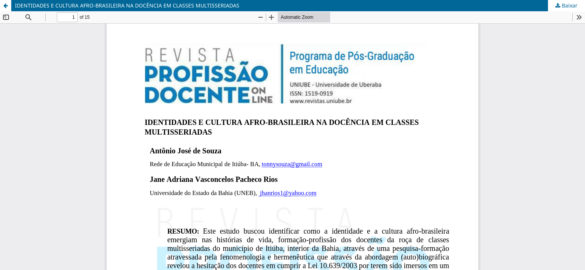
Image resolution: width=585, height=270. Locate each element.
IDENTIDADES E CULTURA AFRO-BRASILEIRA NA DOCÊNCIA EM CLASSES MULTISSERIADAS (127, 5)
